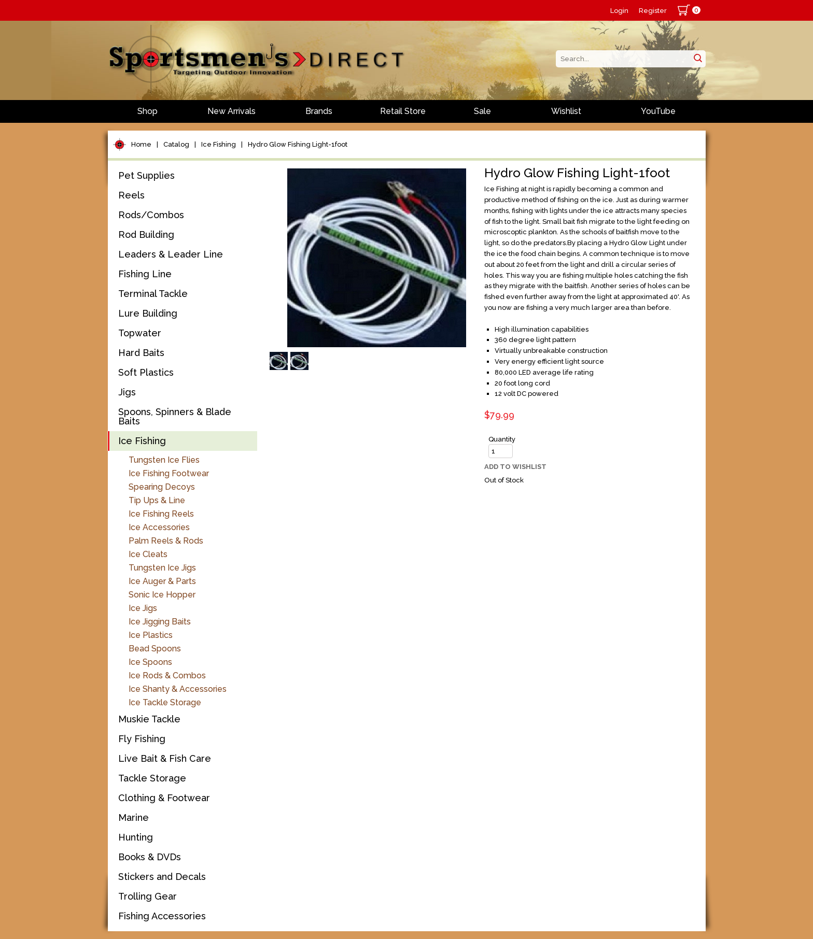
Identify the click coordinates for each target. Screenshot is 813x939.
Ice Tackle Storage (165, 702)
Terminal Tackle (153, 293)
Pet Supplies (146, 175)
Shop (147, 111)
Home (141, 144)
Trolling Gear (147, 896)
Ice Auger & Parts (162, 581)
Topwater (139, 333)
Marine (133, 817)
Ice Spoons (150, 662)
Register (653, 10)
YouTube (658, 111)
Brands (318, 111)
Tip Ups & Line (157, 500)
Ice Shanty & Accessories (178, 689)
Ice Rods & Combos (167, 675)
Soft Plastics (146, 372)
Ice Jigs (143, 608)
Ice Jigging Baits (160, 622)
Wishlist (566, 111)
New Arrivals (231, 111)
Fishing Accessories (162, 915)
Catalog (176, 144)
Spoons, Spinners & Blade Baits (174, 416)
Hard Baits (141, 352)
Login (619, 10)
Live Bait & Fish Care (164, 758)
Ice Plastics (151, 635)
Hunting (135, 837)
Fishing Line (145, 273)
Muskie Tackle (149, 719)
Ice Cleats (148, 554)
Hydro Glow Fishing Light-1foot (297, 144)
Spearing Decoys (162, 487)
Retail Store (403, 111)
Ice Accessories (159, 527)
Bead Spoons (155, 648)
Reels (131, 195)
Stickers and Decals (162, 876)
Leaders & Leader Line (170, 254)
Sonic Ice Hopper (162, 595)
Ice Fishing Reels (161, 514)
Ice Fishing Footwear (169, 473)
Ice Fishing (218, 144)
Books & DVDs (149, 856)
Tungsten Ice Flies (164, 460)
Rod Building (146, 234)
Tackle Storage (152, 778)
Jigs (127, 392)
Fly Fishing (141, 738)
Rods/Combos (151, 214)
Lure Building (147, 313)
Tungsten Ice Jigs (162, 568)
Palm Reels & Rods (166, 541)
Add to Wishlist (515, 467)
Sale (482, 111)
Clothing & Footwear (164, 797)
